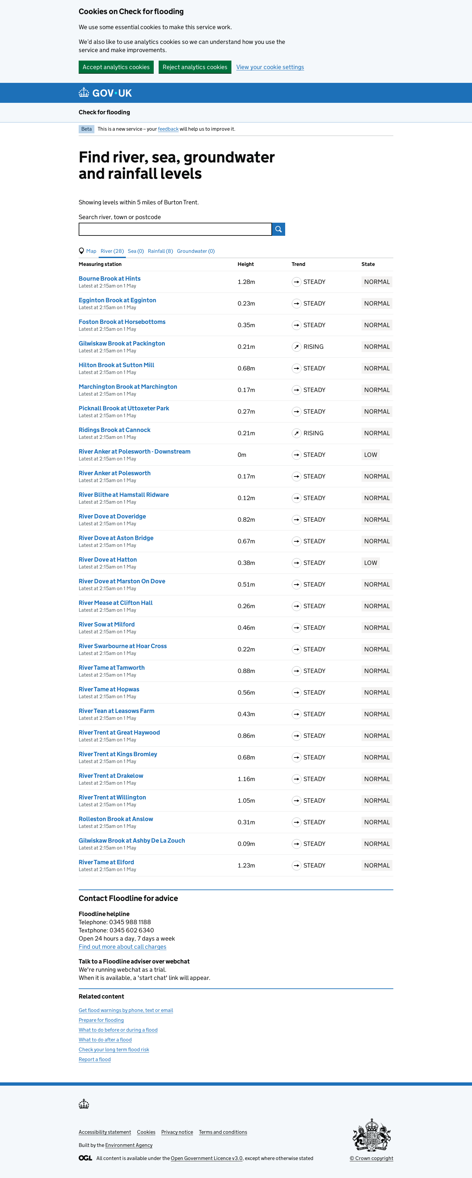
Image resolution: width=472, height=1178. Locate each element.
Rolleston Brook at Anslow (116, 819)
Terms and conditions (223, 1132)
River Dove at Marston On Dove (122, 581)
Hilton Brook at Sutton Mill (116, 365)
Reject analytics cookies (195, 67)
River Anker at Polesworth (115, 473)
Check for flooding (104, 112)
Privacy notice (177, 1132)
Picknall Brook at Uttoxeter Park (124, 408)
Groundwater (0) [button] (196, 251)
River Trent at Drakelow (111, 775)
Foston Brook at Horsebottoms (122, 322)
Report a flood (95, 1059)
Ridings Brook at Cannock (114, 430)
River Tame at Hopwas (109, 689)
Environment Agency (128, 1145)
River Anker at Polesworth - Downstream (134, 451)
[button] (87, 251)
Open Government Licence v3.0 (207, 1158)
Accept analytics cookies (116, 67)
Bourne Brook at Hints (110, 278)
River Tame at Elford (106, 862)
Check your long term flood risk (114, 1049)
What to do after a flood (105, 1040)
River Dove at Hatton (108, 559)
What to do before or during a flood (118, 1030)
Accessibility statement (105, 1132)
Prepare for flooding (101, 1020)
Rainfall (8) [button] (160, 251)
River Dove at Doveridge (112, 516)
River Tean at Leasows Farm (116, 711)
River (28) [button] (112, 251)
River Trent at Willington (112, 797)
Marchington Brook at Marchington (128, 386)
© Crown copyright (371, 1158)
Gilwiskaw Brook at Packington (122, 343)
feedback (168, 129)
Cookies (146, 1132)
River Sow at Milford (107, 624)
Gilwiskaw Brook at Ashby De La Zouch (132, 840)
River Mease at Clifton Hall (116, 603)
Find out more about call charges (123, 946)
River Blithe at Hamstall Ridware (124, 494)
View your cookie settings (270, 67)
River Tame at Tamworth (112, 667)
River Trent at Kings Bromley (118, 754)
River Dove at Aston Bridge (116, 538)
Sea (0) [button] (136, 251)
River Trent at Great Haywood (119, 732)
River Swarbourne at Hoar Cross (123, 646)
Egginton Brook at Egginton (117, 300)
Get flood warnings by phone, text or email (126, 1010)
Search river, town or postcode (120, 217)
